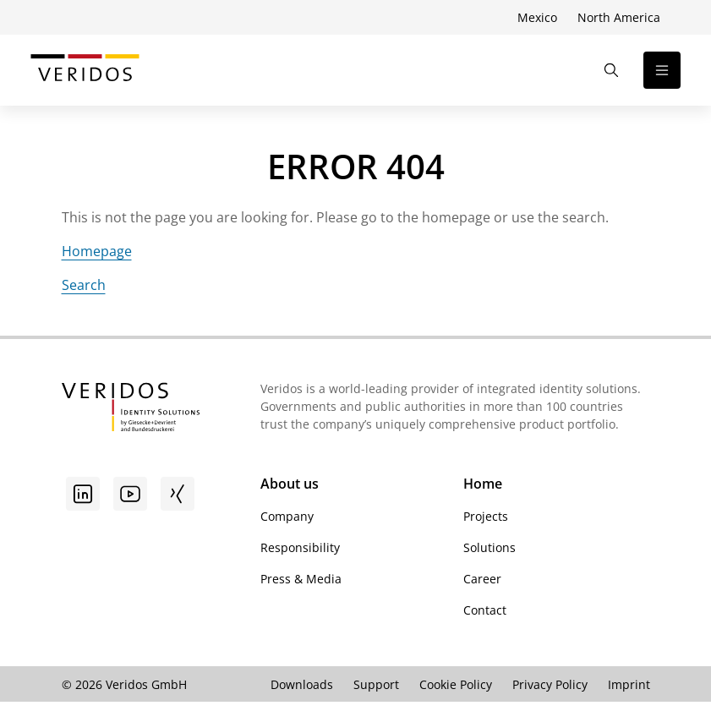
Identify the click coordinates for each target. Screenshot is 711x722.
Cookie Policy (455, 684)
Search (84, 285)
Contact (484, 610)
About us (289, 483)
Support (376, 684)
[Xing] (177, 494)
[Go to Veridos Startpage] (131, 409)
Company (287, 516)
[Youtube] (130, 494)
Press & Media (301, 579)
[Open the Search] (611, 70)
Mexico (537, 17)
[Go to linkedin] (83, 494)
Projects (485, 516)
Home (482, 483)
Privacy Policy (550, 684)
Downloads (302, 684)
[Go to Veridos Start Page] (84, 70)
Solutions (489, 547)
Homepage (97, 251)
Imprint (629, 684)
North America (618, 17)
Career (482, 579)
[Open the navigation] (662, 70)
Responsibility (300, 547)
